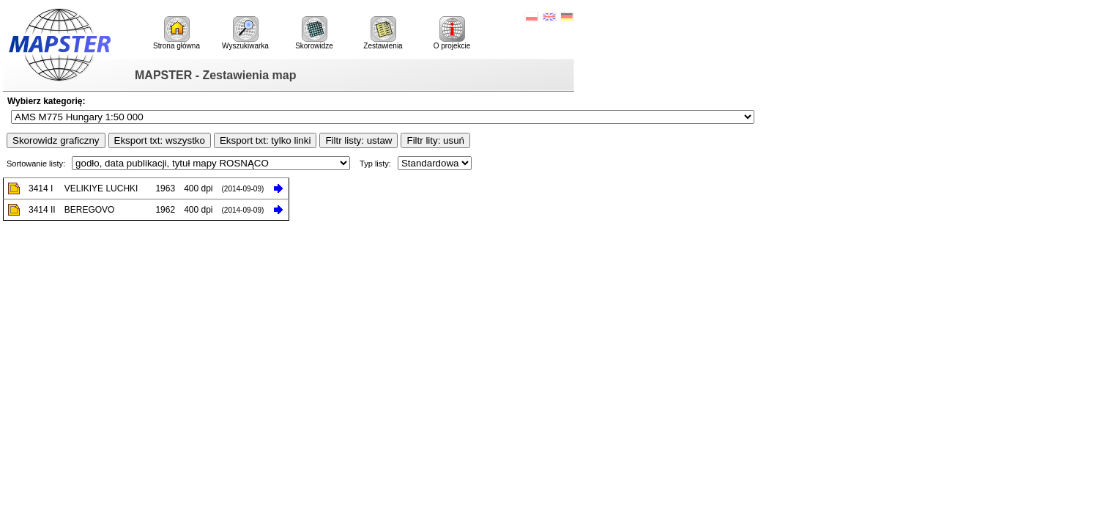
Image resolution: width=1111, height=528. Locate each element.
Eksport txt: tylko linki (265, 140)
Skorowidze (314, 33)
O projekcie (452, 33)
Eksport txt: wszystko (159, 140)
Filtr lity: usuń (435, 140)
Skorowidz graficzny (56, 140)
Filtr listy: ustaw (358, 140)
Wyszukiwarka (245, 33)
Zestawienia (382, 33)
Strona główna (176, 33)
